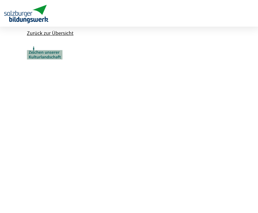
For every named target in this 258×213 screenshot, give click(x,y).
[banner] (26, 13)
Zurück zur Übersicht (50, 33)
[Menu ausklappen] (248, 13)
